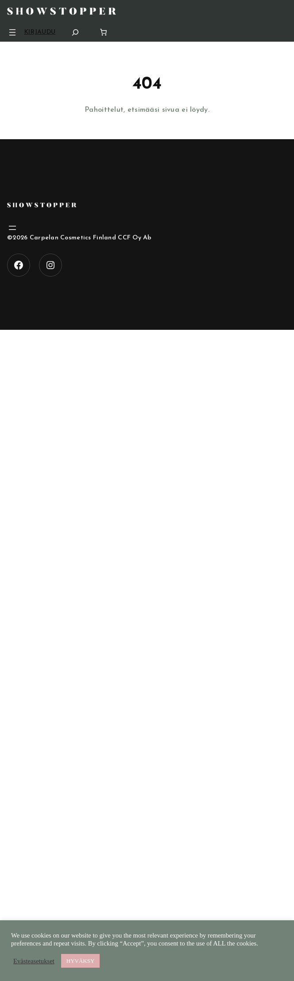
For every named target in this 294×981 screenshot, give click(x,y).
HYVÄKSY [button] (80, 961)
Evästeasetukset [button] (33, 961)
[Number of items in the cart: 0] (103, 32)
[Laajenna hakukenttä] (75, 32)
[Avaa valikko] (12, 32)
